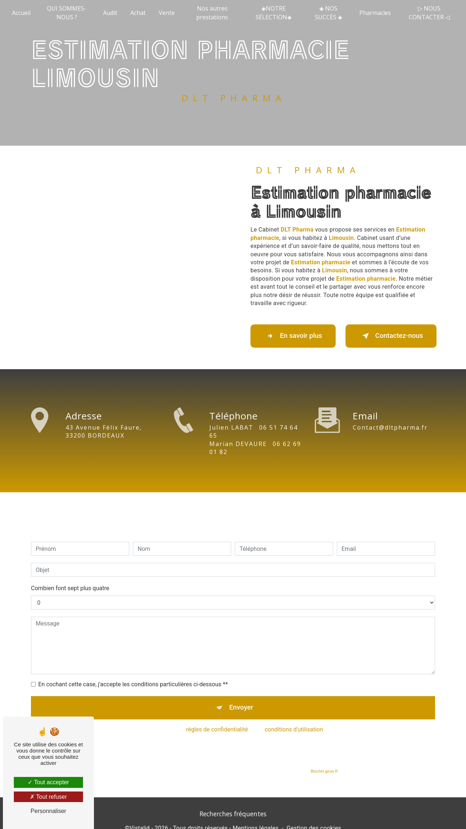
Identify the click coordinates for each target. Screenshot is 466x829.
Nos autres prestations (212, 12)
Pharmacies (375, 13)
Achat (138, 13)
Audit (110, 13)
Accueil (21, 13)
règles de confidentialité (217, 718)
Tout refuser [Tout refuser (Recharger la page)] (48, 797)
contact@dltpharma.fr (390, 415)
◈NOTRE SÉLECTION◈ (274, 12)
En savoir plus (295, 336)
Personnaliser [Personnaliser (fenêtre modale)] (48, 811)
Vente (167, 13)
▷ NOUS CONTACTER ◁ (428, 12)
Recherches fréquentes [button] (233, 814)
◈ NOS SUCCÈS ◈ (328, 12)
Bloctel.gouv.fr (324, 760)
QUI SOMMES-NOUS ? (67, 12)
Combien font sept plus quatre (70, 576)
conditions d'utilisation (294, 718)
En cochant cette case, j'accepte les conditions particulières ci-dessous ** (133, 672)
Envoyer (241, 696)
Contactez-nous (389, 336)
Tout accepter (48, 782)
